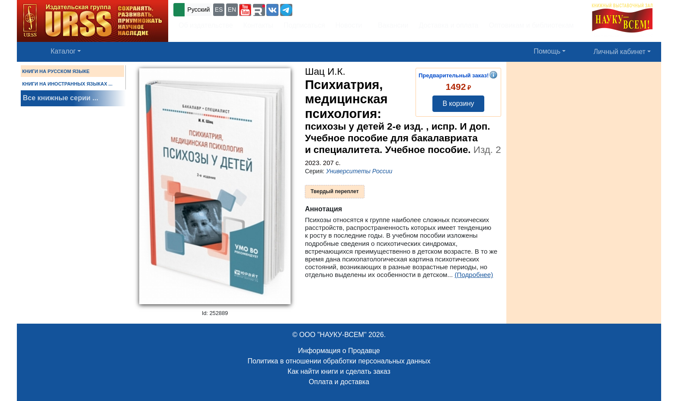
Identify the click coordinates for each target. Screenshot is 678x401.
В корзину (458, 103)
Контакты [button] (258, 25)
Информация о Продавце (339, 350)
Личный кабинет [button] (620, 51)
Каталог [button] (63, 51)
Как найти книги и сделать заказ (339, 371)
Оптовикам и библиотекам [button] (531, 25)
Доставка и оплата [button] (448, 25)
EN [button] (232, 9)
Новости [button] (349, 25)
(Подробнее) (473, 274)
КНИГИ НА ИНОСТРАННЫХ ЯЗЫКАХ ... (67, 83)
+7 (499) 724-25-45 (325, 9)
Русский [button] (198, 9)
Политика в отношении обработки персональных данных (338, 361)
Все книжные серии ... (60, 98)
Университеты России (359, 171)
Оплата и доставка (339, 381)
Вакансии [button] (391, 25)
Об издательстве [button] (206, 25)
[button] (245, 10)
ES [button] (219, 9)
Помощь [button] (547, 51)
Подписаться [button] (304, 25)
